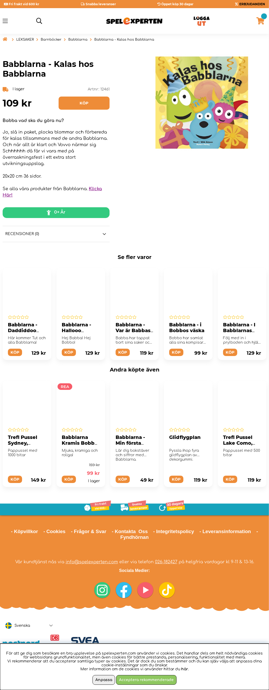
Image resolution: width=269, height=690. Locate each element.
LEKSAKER (25, 39)
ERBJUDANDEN (252, 4)
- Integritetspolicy (173, 531)
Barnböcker (51, 39)
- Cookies (54, 531)
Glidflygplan (185, 437)
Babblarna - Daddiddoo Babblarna (22, 330)
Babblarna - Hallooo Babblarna (76, 330)
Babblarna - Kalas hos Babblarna (124, 39)
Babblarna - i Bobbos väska (186, 327)
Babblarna (77, 39)
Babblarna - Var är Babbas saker (133, 330)
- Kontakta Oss (130, 531)
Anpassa (103, 680)
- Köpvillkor (24, 531)
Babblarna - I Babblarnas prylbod (239, 330)
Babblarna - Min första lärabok (130, 443)
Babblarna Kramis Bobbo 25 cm (80, 443)
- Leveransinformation (225, 531)
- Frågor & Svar (88, 531)
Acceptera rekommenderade (146, 680)
